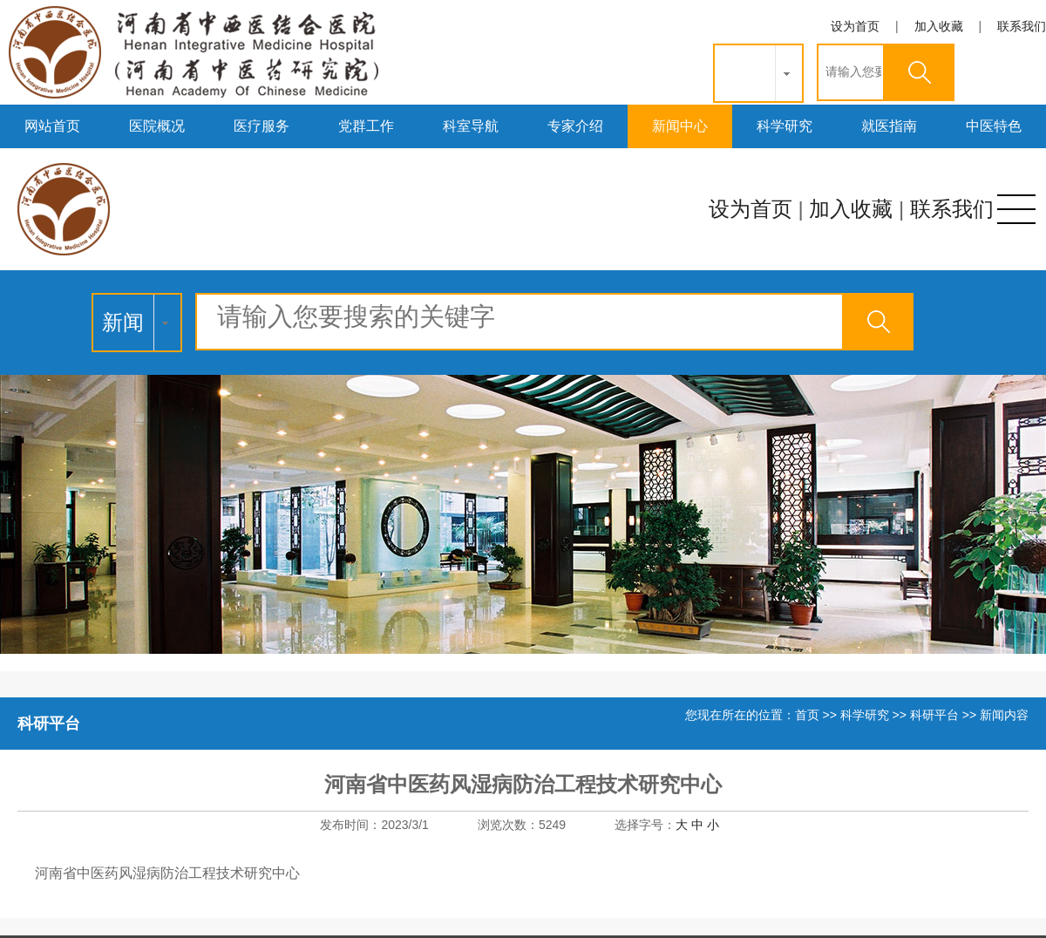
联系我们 (1021, 26)
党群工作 (366, 126)
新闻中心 (680, 126)
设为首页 (855, 26)
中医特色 (994, 126)
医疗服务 (261, 126)
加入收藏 (938, 26)
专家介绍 (575, 126)
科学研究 (784, 126)
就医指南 (889, 126)
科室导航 (471, 126)
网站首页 (52, 126)
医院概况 (157, 126)
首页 (807, 715)
